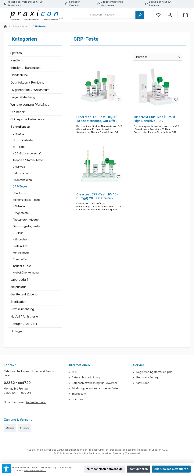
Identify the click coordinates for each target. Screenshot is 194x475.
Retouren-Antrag (147, 377)
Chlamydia (19, 166)
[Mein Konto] (169, 15)
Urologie (16, 331)
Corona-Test (21, 259)
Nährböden (20, 239)
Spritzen (16, 53)
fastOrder (142, 382)
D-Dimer (18, 232)
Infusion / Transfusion (25, 68)
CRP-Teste (20, 186)
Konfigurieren (138, 468)
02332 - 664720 (17, 383)
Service (139, 365)
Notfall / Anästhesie (24, 316)
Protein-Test (20, 246)
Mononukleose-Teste (26, 199)
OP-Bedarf (18, 112)
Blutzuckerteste (23, 140)
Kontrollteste (21, 252)
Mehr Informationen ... (35, 470)
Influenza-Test (22, 265)
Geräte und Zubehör (24, 294)
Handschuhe (19, 75)
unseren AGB (159, 449)
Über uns (77, 399)
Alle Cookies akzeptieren (171, 468)
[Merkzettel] (158, 15)
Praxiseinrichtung (22, 309)
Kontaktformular (36, 402)
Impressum (79, 393)
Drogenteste (21, 213)
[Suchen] (139, 15)
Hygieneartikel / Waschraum (29, 90)
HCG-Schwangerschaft (27, 153)
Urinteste (18, 133)
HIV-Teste (19, 206)
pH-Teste (19, 146)
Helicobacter (21, 173)
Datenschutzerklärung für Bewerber (94, 382)
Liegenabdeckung (22, 97)
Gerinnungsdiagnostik (26, 226)
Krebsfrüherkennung (26, 272)
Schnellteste (20, 127)
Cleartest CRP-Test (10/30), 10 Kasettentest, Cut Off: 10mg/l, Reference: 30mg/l (97, 119)
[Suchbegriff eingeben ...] (104, 15)
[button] (6, 468)
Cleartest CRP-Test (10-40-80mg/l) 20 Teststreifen (97, 196)
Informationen (79, 365)
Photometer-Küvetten (26, 219)
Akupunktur (18, 287)
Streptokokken (22, 179)
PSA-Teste (19, 193)
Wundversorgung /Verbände (29, 104)
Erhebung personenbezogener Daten (95, 388)
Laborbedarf (19, 279)
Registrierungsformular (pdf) (154, 371)
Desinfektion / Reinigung (27, 82)
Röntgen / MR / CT (24, 324)
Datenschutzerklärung (86, 377)
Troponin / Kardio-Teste (28, 160)
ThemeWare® (133, 453)
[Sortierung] (157, 57)
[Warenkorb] (185, 15)
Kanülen (15, 60)
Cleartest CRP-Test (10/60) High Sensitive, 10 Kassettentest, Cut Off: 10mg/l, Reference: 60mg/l (154, 119)
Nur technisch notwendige (105, 468)
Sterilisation (18, 302)
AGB (74, 371)
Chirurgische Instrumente (27, 119)
